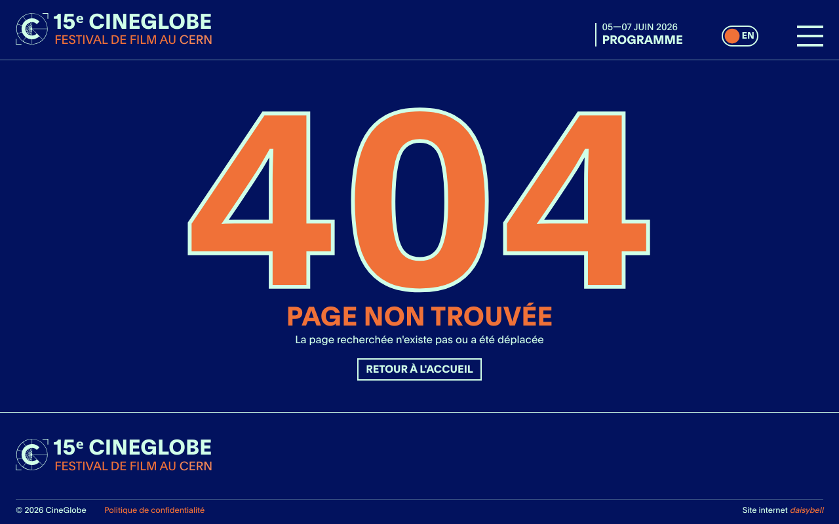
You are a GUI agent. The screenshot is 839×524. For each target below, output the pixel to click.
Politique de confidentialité (154, 510)
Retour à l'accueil (419, 369)
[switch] (740, 36)
